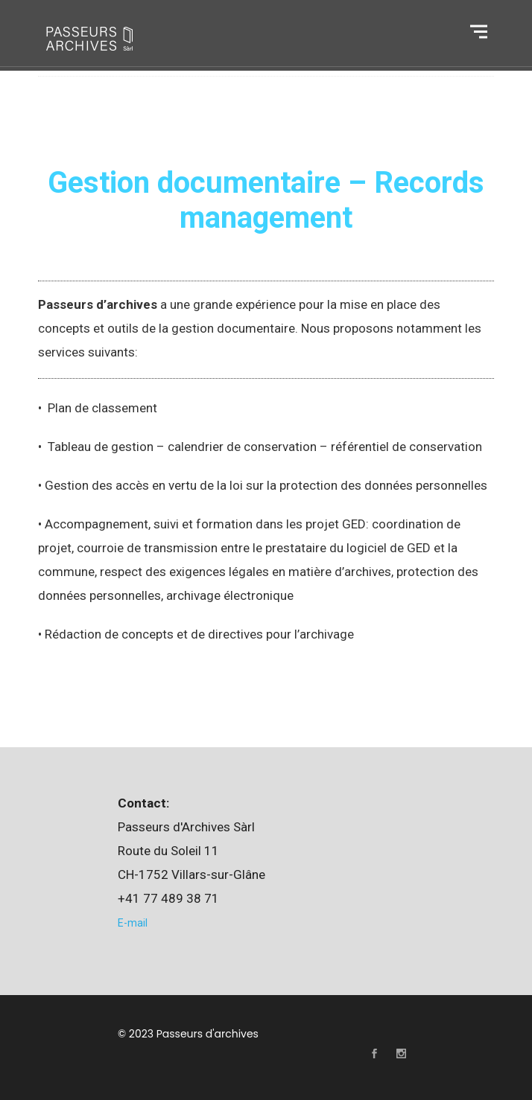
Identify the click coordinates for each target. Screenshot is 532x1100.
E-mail (133, 923)
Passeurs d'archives (207, 1033)
